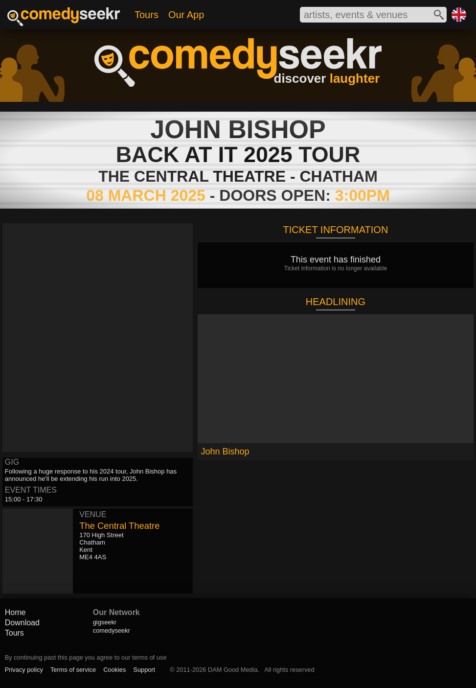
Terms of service (73, 669)
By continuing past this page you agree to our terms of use (86, 657)
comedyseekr (111, 630)
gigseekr (104, 622)
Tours (147, 14)
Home (15, 612)
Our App (186, 14)
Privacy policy (24, 669)
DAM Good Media (233, 669)
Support (144, 669)
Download (22, 622)
